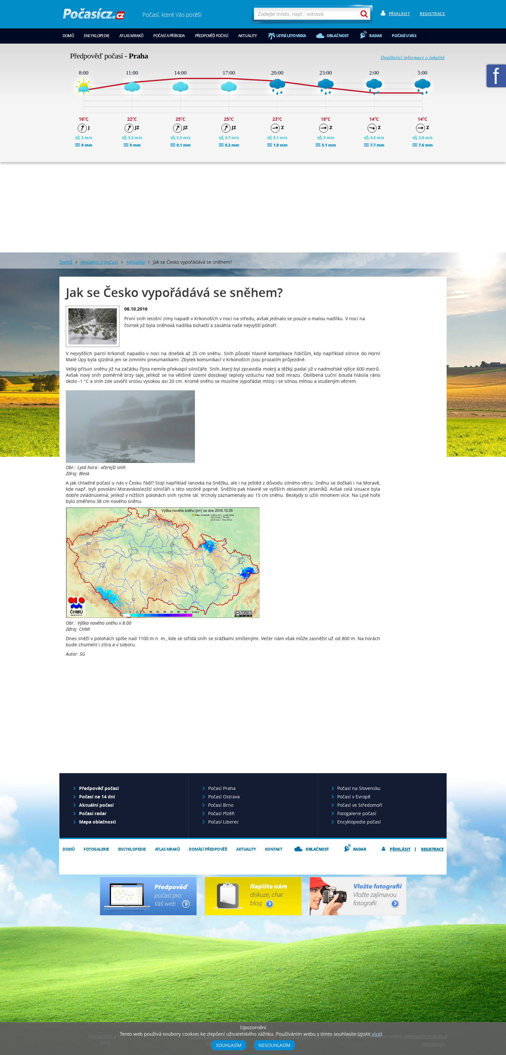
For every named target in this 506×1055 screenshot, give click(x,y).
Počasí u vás (404, 35)
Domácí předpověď (208, 849)
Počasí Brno (220, 805)
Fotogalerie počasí (356, 813)
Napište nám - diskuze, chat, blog (253, 896)
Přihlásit (399, 13)
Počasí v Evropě (353, 797)
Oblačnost (338, 35)
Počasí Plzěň (221, 813)
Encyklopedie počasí (359, 822)
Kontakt (273, 849)
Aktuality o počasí (99, 262)
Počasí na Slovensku (358, 788)
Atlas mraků (131, 35)
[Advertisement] (253, 207)
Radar (375, 35)
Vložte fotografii (358, 896)
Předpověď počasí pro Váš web (148, 896)
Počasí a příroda (169, 35)
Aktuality (247, 35)
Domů (68, 35)
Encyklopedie (96, 35)
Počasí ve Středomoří (359, 805)
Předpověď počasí (211, 35)
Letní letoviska (291, 35)
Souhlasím (229, 1045)
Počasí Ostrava (224, 797)
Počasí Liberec (223, 822)
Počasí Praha (222, 788)
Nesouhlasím (274, 1045)
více (376, 1033)
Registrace (432, 13)
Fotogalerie (96, 849)
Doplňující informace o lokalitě (413, 57)
